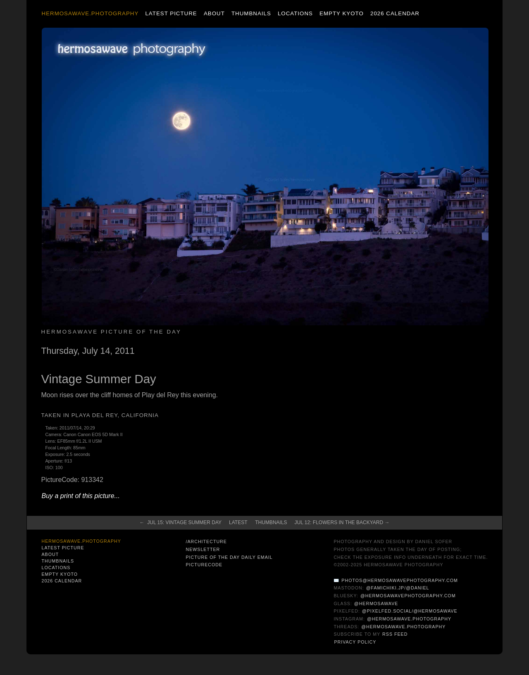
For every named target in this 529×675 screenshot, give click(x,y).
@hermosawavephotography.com (408, 595)
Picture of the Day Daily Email (229, 557)
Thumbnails (251, 13)
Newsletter (203, 549)
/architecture (206, 541)
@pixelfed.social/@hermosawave (410, 610)
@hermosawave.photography (409, 618)
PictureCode (204, 564)
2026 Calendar (394, 13)
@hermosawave (376, 603)
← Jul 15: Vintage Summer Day (181, 522)
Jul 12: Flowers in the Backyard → (342, 522)
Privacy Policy (355, 641)
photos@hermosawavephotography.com (399, 580)
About (214, 13)
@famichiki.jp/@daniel (397, 587)
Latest (238, 522)
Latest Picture (171, 13)
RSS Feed (394, 634)
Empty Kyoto (341, 13)
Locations (295, 13)
